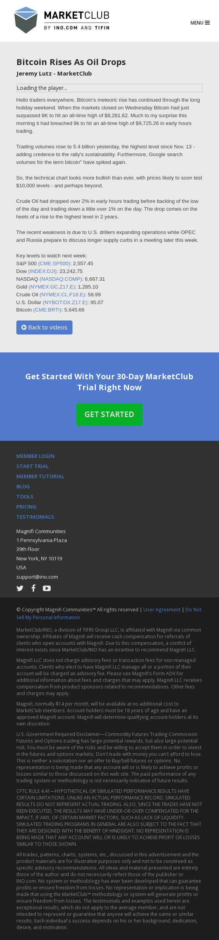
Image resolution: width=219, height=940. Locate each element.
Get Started (109, 414)
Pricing (26, 506)
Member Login (35, 455)
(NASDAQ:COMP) (61, 279)
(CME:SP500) (54, 263)
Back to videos (44, 327)
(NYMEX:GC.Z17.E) (51, 287)
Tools (25, 496)
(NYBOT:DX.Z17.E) (65, 302)
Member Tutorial (40, 476)
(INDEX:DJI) (42, 271)
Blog (23, 486)
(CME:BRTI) (47, 310)
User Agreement (162, 609)
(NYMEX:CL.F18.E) (62, 294)
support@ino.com (37, 576)
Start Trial (32, 466)
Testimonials (35, 516)
